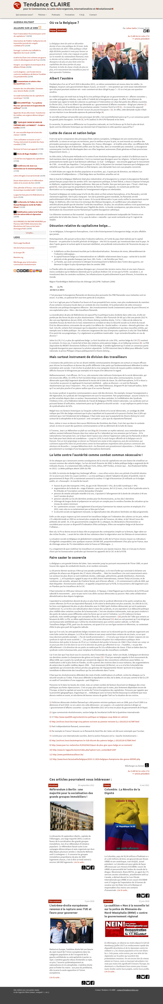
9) (50, 745)
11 (112, 619)
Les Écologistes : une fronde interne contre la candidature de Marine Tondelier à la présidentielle (30, 74)
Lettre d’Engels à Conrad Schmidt (27, 176)
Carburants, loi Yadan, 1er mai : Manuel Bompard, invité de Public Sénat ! (28, 204)
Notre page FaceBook (22, 243)
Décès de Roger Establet (27, 154)
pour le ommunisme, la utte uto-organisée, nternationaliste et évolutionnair (68, 8)
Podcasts (56, 14)
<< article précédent (140, 38)
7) (50, 735)
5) (50, 726)
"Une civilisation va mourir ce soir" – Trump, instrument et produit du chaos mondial (29, 142)
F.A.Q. (81, 14)
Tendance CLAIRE (46, 4)
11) (50, 754)
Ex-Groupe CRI (19, 252)
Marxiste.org (18, 257)
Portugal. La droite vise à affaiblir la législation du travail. (27, 51)
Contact (93, 14)
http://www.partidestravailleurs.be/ (68, 754)
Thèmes (42, 14)
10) (50, 750)
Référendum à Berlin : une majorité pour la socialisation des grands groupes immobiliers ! (71, 793)
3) (50, 717)
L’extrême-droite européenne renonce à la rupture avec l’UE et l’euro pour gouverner (70, 909)
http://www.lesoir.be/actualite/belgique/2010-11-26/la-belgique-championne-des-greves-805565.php (96, 759)
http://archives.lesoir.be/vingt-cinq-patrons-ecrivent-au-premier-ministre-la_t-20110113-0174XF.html (95, 721)
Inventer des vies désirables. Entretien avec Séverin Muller (28, 89)
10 (119, 616)
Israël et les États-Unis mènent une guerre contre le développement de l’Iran (30, 58)
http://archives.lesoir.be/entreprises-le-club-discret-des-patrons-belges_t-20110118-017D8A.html (94, 740)
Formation (69, 14)
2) (50, 712)
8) (50, 740)
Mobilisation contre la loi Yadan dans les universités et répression (28, 213)
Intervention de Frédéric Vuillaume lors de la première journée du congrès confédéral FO (30, 43)
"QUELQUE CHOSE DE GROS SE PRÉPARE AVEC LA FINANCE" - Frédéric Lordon (29, 125)
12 (102, 657)
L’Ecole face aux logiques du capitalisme (29, 158)
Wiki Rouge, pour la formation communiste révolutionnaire (25, 263)
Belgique (53, 30)
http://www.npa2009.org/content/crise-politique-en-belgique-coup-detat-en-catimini (91, 717)
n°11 (138, 36)
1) (50, 702)
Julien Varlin (131, 28)
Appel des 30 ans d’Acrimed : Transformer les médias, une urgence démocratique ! (29, 114)
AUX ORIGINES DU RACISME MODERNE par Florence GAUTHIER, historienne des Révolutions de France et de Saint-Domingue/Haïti (30, 225)
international (61, 30)
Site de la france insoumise (24, 248)
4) (50, 721)
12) (50, 759)
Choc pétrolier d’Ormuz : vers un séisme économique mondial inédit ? (29, 188)
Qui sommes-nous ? (24, 14)
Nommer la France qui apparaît (26, 149)
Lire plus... (30, 233)
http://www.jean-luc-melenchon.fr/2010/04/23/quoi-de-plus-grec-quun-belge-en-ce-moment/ (92, 745)
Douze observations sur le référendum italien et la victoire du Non (28, 181)
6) (50, 731)
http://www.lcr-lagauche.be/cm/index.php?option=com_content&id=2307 (84, 750)
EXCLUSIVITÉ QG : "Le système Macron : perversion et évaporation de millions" (29, 105)
